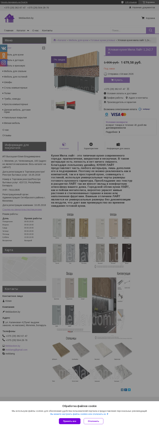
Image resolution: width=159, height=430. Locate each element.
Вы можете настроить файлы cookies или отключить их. (78, 414)
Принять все (69, 421)
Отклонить (93, 421)
